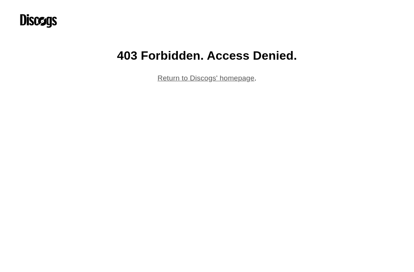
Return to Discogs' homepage (206, 78)
